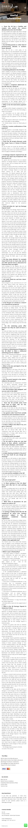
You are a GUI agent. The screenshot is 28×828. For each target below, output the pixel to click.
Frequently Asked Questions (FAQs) (9, 782)
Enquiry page (19, 797)
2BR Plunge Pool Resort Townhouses (10, 761)
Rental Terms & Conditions (7, 781)
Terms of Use (4, 786)
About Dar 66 (4, 779)
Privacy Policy (4, 784)
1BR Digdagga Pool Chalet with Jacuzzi (10, 763)
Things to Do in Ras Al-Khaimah (8, 765)
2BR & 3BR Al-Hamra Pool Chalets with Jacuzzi (12, 760)
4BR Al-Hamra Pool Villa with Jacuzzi (9, 758)
